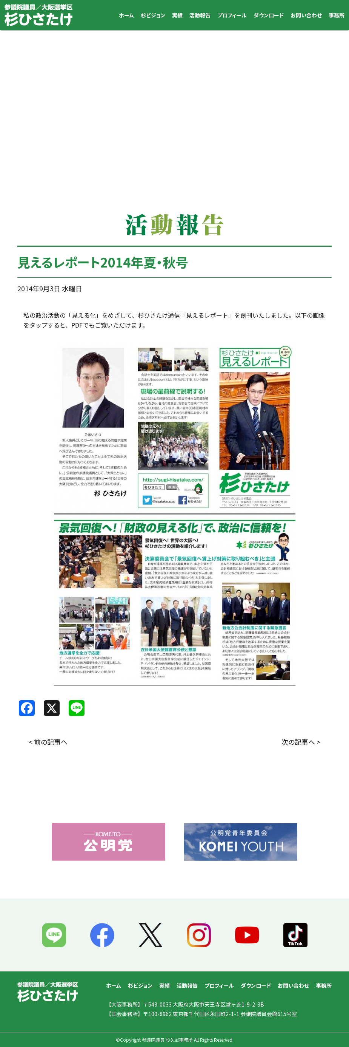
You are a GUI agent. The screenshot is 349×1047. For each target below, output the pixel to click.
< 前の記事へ (48, 742)
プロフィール (232, 15)
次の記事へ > (300, 742)
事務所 (336, 15)
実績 (177, 15)
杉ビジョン (153, 15)
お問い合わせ (306, 15)
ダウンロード (269, 15)
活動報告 (200, 15)
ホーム (126, 15)
